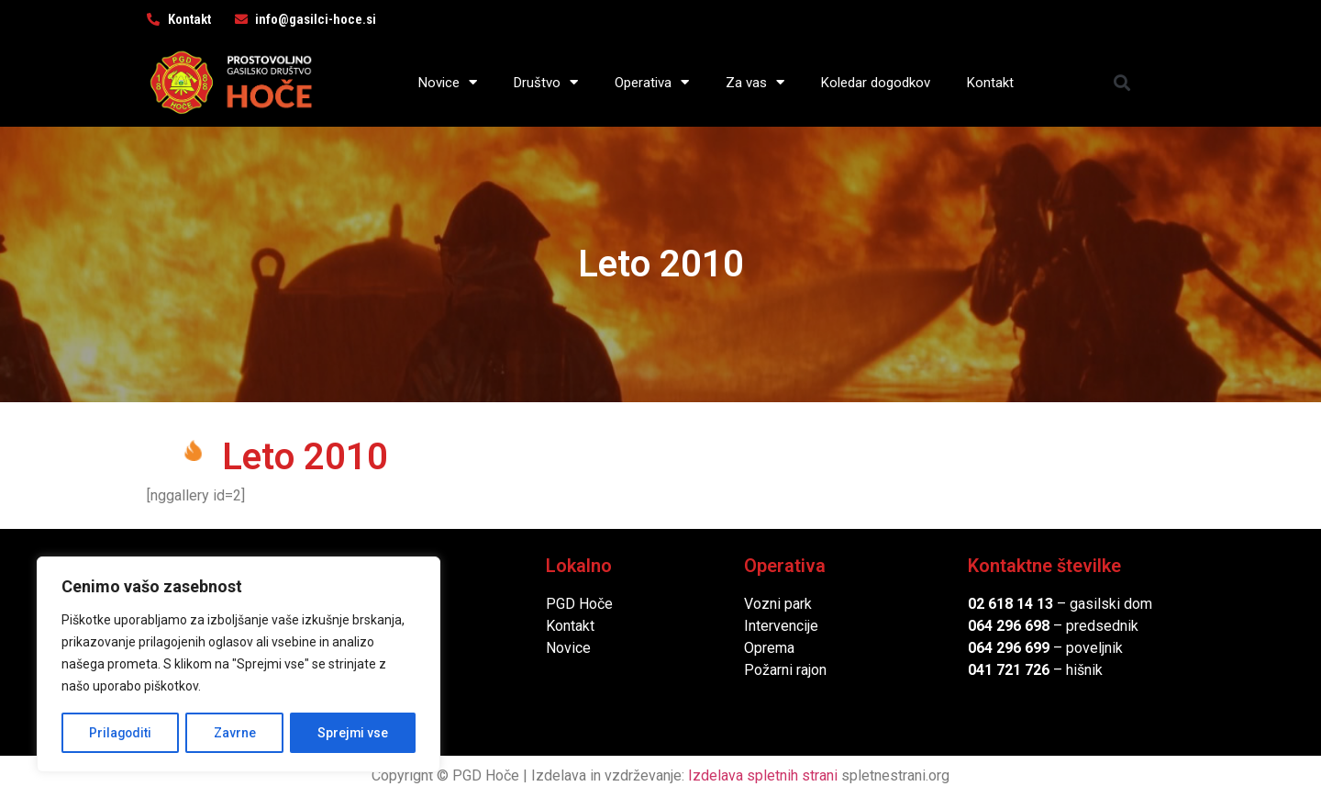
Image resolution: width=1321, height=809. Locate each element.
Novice (447, 82)
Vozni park (778, 603)
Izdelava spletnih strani (763, 775)
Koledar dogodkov (875, 82)
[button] (1122, 82)
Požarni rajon (785, 670)
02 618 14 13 (1010, 603)
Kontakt (990, 82)
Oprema (769, 648)
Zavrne (235, 732)
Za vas (755, 82)
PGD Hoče (579, 603)
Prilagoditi (120, 732)
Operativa (652, 82)
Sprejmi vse (353, 732)
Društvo (546, 82)
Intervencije (781, 626)
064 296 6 (1000, 626)
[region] (238, 664)
